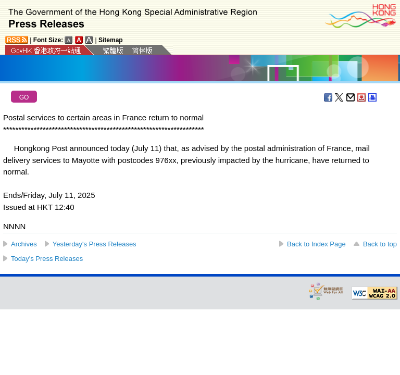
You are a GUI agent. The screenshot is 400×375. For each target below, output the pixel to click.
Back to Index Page (316, 244)
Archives (24, 244)
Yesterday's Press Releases (94, 244)
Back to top (380, 244)
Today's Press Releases (47, 258)
